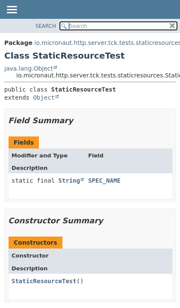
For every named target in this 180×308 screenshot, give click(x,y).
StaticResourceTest (44, 281)
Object (44, 97)
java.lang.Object (28, 68)
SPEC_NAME (104, 180)
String (69, 180)
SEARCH (45, 26)
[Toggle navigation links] (11, 10)
